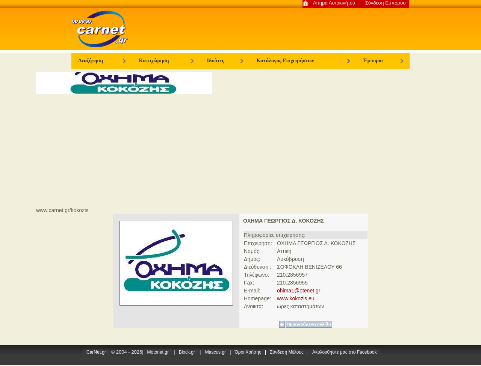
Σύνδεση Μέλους (287, 352)
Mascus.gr (215, 352)
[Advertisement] (240, 150)
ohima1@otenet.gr (298, 291)
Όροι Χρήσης (248, 352)
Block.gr (188, 352)
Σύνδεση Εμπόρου (385, 3)
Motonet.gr (158, 352)
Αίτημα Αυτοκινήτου (334, 3)
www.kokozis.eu (296, 298)
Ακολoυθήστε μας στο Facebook (344, 352)
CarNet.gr (96, 352)
